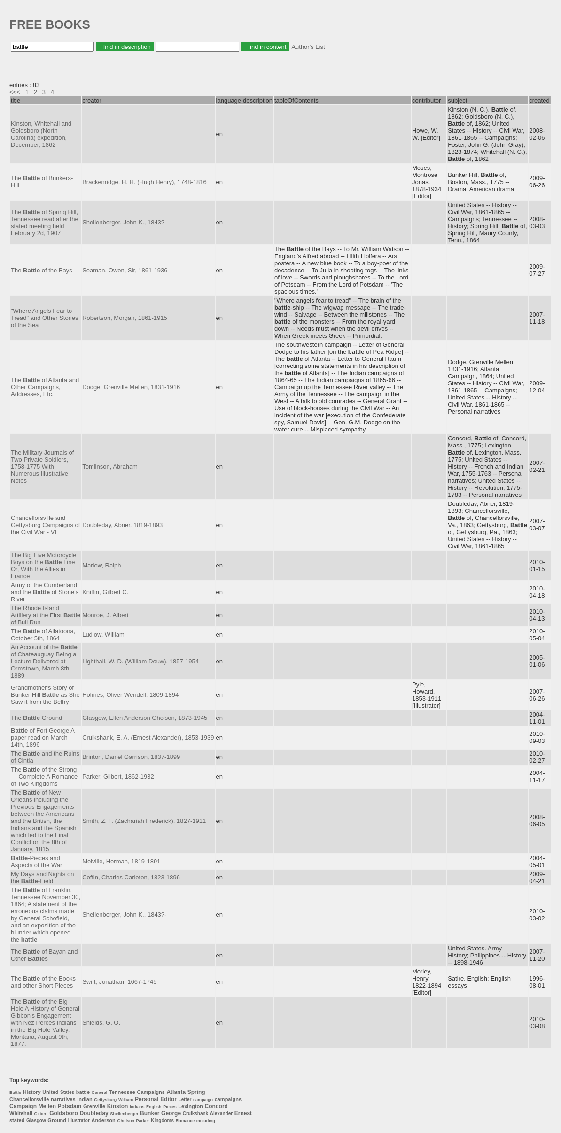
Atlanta (176, 1092)
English (154, 1106)
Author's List (308, 46)
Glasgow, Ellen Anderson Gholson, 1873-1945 (144, 717)
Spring (196, 1092)
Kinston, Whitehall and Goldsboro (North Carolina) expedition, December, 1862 (41, 134)
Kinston (117, 1106)
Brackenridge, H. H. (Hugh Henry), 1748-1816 (144, 181)
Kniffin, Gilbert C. (105, 592)
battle (83, 1092)
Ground (56, 1120)
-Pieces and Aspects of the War (36, 861)
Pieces (170, 1106)
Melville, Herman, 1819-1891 (121, 861)
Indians (137, 1106)
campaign (203, 1099)
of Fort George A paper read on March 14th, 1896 (42, 737)
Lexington (190, 1106)
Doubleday (93, 1113)
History (32, 1092)
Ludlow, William (103, 634)
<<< (14, 92)
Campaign (23, 1106)
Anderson (103, 1120)
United (50, 1092)
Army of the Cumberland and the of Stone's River (44, 592)
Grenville (94, 1106)
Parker (142, 1120)
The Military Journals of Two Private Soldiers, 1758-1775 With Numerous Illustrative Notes (42, 466)
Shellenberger (124, 1113)
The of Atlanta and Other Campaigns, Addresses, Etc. (45, 387)
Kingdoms (162, 1120)
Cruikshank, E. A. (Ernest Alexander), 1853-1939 (148, 737)
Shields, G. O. (101, 1022)
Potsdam (70, 1106)
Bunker (149, 1113)
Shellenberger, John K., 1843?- (124, 222)
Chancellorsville (29, 1099)
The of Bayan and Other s (44, 955)
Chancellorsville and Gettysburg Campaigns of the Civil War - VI (45, 524)
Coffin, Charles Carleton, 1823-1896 (131, 877)
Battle (15, 1092)
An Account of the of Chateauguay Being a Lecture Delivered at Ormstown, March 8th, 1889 (44, 661)
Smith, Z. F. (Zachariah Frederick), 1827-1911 (144, 820)
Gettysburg (105, 1099)
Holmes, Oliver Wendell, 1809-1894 (130, 694)
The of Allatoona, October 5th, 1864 (43, 635)
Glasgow (36, 1120)
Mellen (47, 1106)
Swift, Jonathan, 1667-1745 (119, 981)
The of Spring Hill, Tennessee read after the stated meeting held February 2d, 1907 (44, 222)
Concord (216, 1106)
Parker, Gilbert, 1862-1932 (118, 776)
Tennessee (122, 1092)
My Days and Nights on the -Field (42, 877)
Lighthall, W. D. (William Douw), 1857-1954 (140, 661)
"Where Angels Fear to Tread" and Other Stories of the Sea (44, 317)
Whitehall (20, 1113)
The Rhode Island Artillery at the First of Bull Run (45, 615)
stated (16, 1120)
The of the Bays (41, 270)
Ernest (243, 1113)
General (100, 1092)
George (171, 1113)
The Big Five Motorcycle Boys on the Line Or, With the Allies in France (43, 565)
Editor (168, 1099)
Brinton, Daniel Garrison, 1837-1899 (131, 756)
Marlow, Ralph (101, 565)
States (67, 1092)
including (205, 1120)
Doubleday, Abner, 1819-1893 (122, 524)
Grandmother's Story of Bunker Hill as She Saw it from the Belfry (45, 694)
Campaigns (150, 1092)
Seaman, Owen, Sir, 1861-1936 (124, 270)
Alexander (221, 1113)
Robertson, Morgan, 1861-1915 (124, 317)
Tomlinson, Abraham (110, 466)
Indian (84, 1099)
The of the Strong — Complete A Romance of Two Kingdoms (44, 776)
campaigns (228, 1099)
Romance (185, 1120)
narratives (63, 1099)
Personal (147, 1099)
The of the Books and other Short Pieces (43, 982)
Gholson (125, 1120)
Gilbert (41, 1113)
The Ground (36, 717)
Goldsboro (63, 1113)
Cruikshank (195, 1113)
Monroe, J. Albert (105, 615)
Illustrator (79, 1120)
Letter (185, 1099)
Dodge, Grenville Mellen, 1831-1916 (131, 387)
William (125, 1099)
